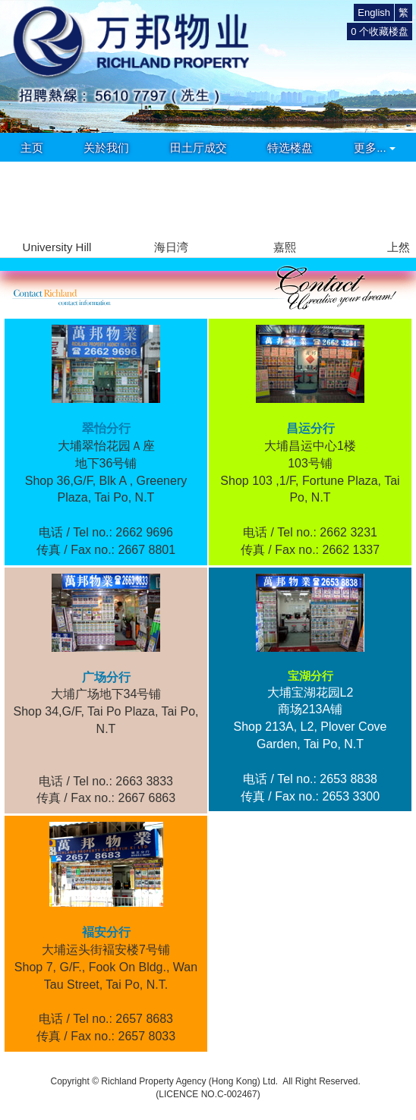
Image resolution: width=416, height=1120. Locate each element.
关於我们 (106, 147)
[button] (398, 199)
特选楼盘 (290, 147)
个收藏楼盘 (379, 31)
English (374, 12)
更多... (375, 147)
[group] (57, 209)
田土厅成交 (198, 147)
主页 (31, 147)
